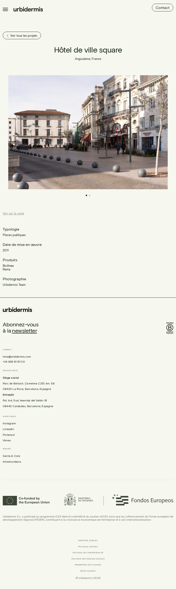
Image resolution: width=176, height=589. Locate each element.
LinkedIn (8, 429)
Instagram (9, 423)
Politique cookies (88, 547)
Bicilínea (8, 265)
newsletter (24, 330)
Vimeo (7, 440)
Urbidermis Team (14, 284)
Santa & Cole (11, 455)
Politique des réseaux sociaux (88, 559)
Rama (6, 269)
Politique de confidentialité (88, 553)
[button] (128, 132)
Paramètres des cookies (88, 565)
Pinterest (9, 434)
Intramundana (12, 461)
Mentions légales (88, 540)
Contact (163, 7)
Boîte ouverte (88, 571)
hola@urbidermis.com (17, 356)
